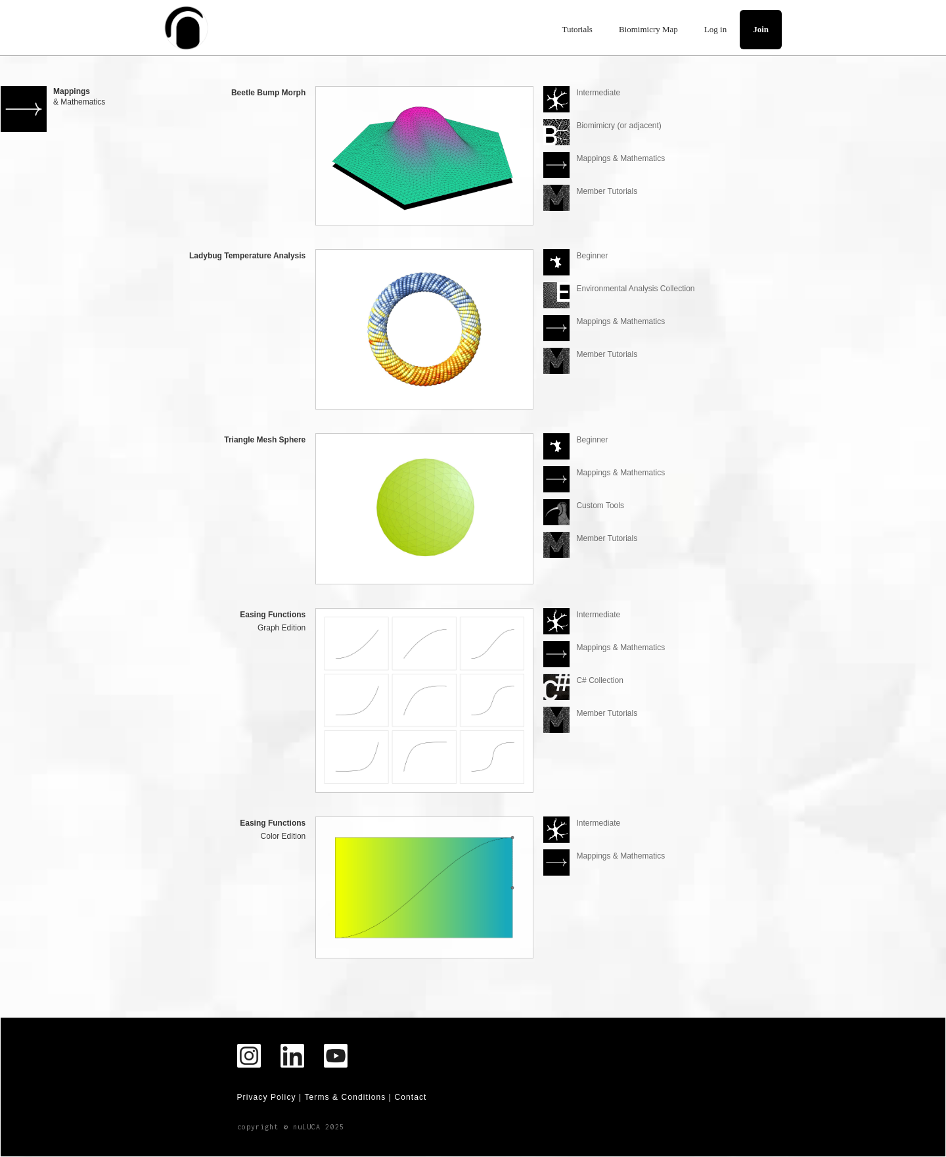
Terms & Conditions (345, 1097)
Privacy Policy (266, 1097)
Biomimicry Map (648, 29)
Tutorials (577, 29)
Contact (410, 1097)
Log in (715, 29)
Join (761, 29)
